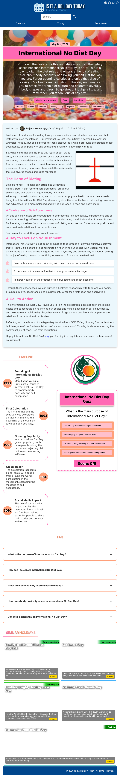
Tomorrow (101, 23)
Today (60, 23)
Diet (65, 100)
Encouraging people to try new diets (80, 434)
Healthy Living (56, 106)
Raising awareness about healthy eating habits (84, 452)
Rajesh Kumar (34, 128)
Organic (70, 106)
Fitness (31, 106)
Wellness (19, 106)
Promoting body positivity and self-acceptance (84, 443)
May (46, 336)
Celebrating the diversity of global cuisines (82, 425)
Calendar (21, 23)
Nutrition (79, 100)
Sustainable (83, 106)
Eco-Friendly (98, 106)
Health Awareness (46, 100)
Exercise (42, 106)
